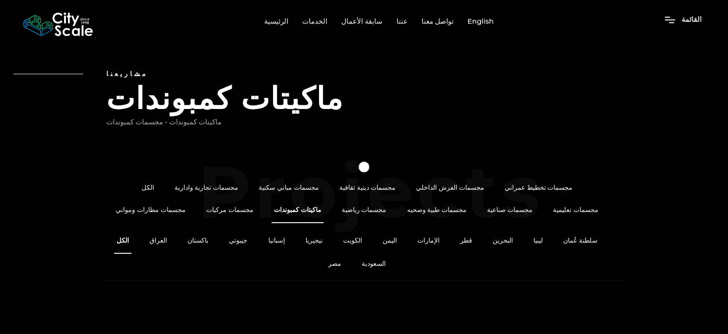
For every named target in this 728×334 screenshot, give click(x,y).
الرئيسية (276, 21)
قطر (466, 240)
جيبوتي (238, 240)
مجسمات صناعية (510, 210)
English (481, 21)
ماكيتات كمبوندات (297, 210)
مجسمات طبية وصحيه (437, 210)
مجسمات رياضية (364, 210)
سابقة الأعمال (362, 21)
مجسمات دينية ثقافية (367, 188)
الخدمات (314, 21)
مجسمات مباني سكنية (289, 188)
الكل (148, 188)
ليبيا (538, 240)
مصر (334, 264)
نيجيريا (314, 240)
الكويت (352, 240)
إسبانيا (276, 240)
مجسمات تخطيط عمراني (539, 188)
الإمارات (428, 240)
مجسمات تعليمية (575, 210)
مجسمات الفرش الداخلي (450, 188)
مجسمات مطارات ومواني (151, 210)
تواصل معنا (438, 21)
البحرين (503, 240)
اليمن (390, 240)
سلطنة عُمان (580, 240)
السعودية (374, 264)
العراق (158, 240)
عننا (402, 21)
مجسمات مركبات (230, 210)
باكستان (198, 240)
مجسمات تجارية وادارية (207, 188)
